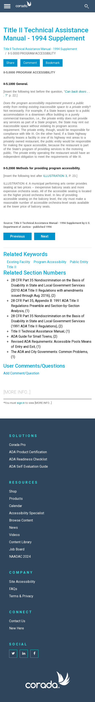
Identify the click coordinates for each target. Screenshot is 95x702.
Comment (30, 62)
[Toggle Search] (87, 6)
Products (16, 499)
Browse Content (21, 520)
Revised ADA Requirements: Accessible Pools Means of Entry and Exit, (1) (51, 344)
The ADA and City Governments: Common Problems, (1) (49, 354)
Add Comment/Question (21, 373)
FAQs (13, 589)
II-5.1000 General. (15, 84)
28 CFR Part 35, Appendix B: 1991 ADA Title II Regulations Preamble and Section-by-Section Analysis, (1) (45, 306)
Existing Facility (18, 262)
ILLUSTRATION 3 (55, 176)
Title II (11, 267)
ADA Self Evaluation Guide (28, 466)
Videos (14, 535)
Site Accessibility (22, 582)
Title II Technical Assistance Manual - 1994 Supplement (40, 49)
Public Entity (79, 262)
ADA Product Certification (28, 452)
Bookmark (53, 62)
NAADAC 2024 (20, 556)
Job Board (16, 549)
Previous (17, 236)
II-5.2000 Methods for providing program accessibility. (41, 168)
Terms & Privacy (21, 596)
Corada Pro (17, 445)
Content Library (20, 542)
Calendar (15, 506)
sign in (21, 402)
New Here (16, 628)
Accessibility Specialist (26, 513)
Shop (13, 491)
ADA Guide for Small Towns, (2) (34, 336)
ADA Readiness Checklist (28, 459)
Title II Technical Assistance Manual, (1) (40, 331)
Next (44, 236)
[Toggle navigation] (7, 6)
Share (10, 62)
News (13, 528)
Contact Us (17, 621)
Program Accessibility (50, 262)
